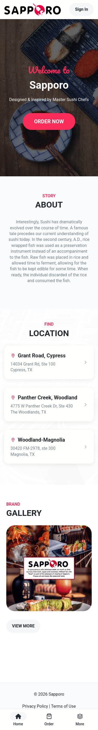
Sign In (81, 9)
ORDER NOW (49, 121)
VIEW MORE (23, 625)
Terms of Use (63, 706)
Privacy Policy (35, 706)
